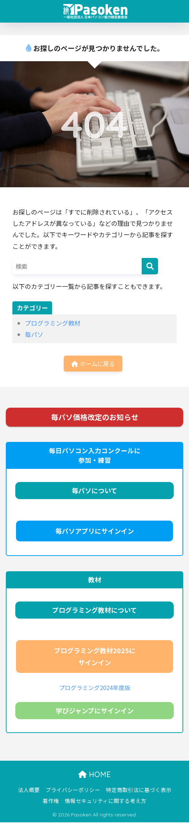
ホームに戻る (92, 363)
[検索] (150, 266)
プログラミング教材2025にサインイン (94, 657)
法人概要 (29, 791)
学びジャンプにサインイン (95, 711)
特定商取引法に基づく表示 (139, 791)
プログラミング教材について (94, 610)
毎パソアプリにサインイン (94, 531)
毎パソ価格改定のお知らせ (94, 417)
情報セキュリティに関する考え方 (105, 801)
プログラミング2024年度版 (94, 688)
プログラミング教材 (52, 323)
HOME (94, 775)
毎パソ (34, 334)
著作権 (51, 801)
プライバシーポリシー (73, 791)
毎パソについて (94, 491)
